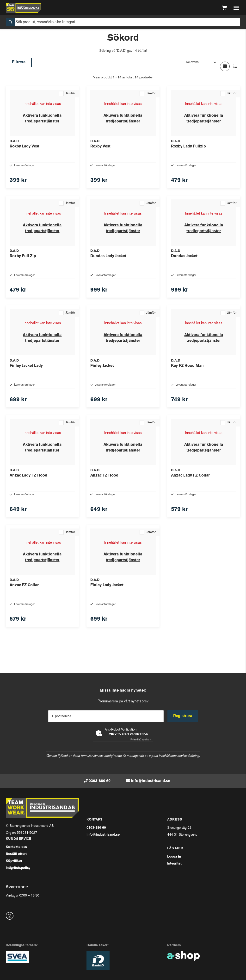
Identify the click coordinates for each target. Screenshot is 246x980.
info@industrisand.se (150, 781)
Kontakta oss (16, 847)
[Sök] (123, 22)
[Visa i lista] (235, 66)
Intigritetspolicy (18, 868)
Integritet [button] (174, 863)
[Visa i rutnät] (225, 66)
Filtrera (18, 62)
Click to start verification (128, 734)
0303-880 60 (100, 781)
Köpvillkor (14, 861)
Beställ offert (16, 854)
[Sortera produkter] (202, 62)
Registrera (182, 716)
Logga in (174, 856)
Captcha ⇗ (140, 740)
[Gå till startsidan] (23, 8)
